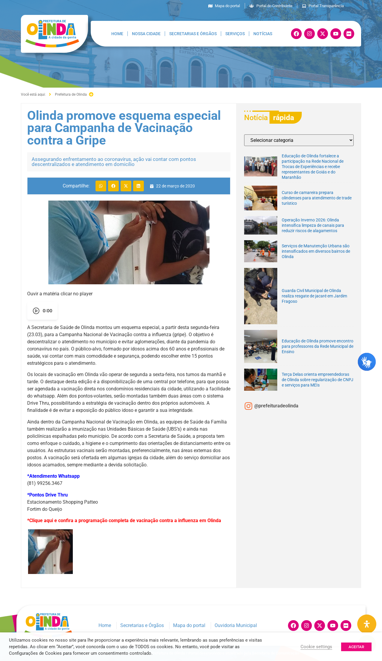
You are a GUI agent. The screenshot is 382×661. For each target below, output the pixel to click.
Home (117, 33)
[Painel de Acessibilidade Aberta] (366, 624)
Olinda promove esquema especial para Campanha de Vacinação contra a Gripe (124, 128)
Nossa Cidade (146, 33)
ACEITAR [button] (356, 647)
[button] (101, 186)
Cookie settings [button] (316, 646)
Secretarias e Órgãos (193, 33)
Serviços (235, 33)
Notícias (262, 33)
